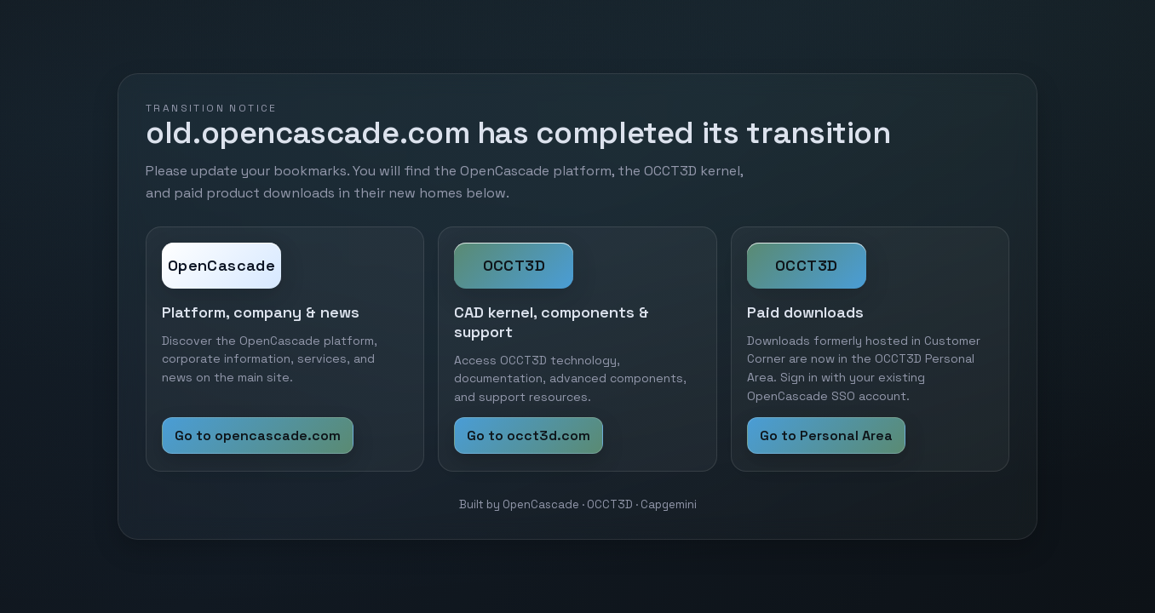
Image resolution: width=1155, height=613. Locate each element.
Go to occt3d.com (528, 435)
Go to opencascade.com (258, 435)
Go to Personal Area (826, 435)
